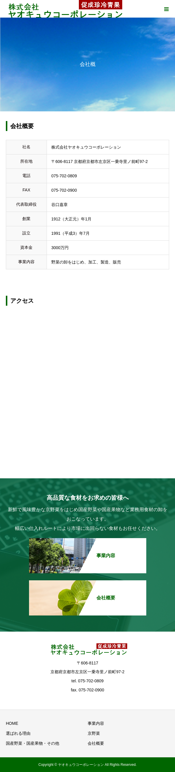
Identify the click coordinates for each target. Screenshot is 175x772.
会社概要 (96, 743)
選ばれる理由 (18, 733)
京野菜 (94, 733)
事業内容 (96, 723)
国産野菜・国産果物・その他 (32, 743)
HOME (12, 723)
